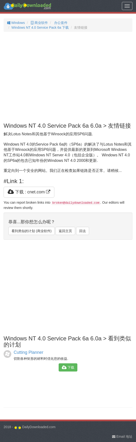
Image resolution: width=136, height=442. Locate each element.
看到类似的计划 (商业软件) (31, 231)
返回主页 (65, 231)
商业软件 (39, 23)
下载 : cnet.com (29, 192)
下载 (68, 367)
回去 (82, 231)
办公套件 (60, 23)
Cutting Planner (28, 352)
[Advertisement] (68, 77)
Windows (16, 23)
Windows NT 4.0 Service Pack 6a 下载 (40, 27)
